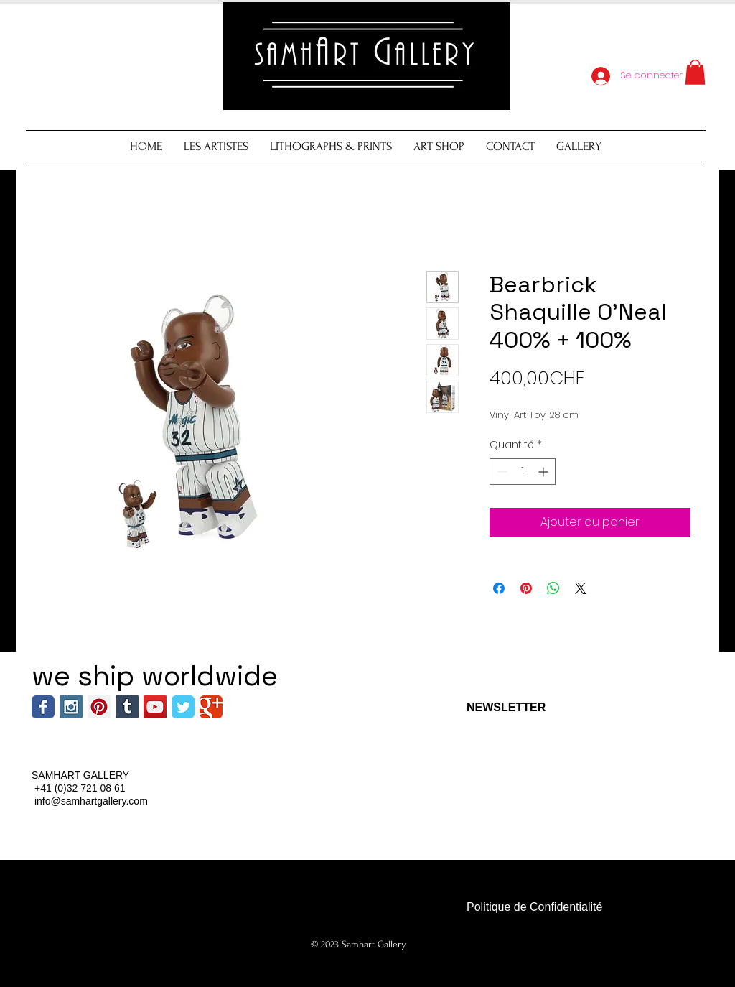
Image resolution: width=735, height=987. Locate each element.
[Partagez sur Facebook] (498, 588)
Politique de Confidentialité (534, 907)
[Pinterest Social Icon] (99, 706)
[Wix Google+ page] (211, 706)
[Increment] (544, 471)
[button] (695, 72)
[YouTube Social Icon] (155, 706)
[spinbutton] (522, 471)
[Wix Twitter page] (183, 706)
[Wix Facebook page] (43, 706)
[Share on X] (580, 588)
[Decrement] (501, 471)
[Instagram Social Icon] (71, 706)
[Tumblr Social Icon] (127, 706)
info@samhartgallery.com (91, 801)
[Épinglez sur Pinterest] (526, 588)
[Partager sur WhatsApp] (553, 588)
